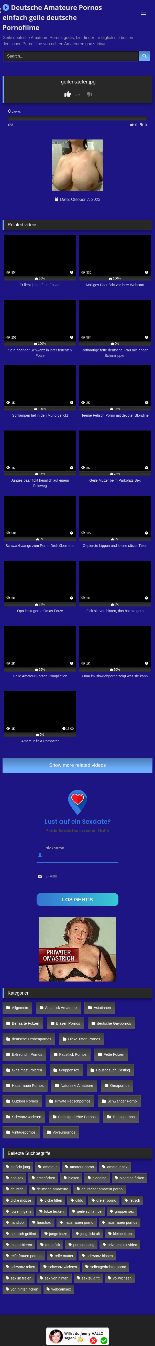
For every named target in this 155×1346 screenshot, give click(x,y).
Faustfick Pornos (72, 1054)
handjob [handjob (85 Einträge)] (17, 1222)
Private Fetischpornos (73, 1101)
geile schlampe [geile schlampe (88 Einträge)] (89, 1211)
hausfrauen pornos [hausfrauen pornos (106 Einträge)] (122, 1222)
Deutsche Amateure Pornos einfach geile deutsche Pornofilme (52, 17)
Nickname (55, 847)
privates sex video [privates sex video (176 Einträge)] (122, 1245)
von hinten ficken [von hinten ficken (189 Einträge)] (24, 1289)
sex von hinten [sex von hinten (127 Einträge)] (57, 1278)
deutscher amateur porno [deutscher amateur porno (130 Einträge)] (102, 1189)
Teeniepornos (124, 1117)
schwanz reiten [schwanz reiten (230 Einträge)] (22, 1267)
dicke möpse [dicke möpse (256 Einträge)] (20, 1200)
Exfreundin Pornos (27, 1054)
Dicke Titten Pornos (84, 1039)
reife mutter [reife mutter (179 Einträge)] (64, 1256)
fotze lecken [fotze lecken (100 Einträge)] (54, 1211)
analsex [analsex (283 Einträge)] (16, 1178)
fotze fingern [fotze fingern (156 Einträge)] (20, 1211)
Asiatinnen (102, 1008)
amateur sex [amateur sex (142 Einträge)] (117, 1167)
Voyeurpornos (64, 1132)
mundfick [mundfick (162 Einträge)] (52, 1245)
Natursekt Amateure (77, 1085)
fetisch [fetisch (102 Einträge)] (134, 1200)
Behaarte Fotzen (25, 1023)
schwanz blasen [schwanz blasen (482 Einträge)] (100, 1256)
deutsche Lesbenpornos (31, 1039)
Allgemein (20, 1008)
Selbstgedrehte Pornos (76, 1117)
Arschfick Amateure (61, 1008)
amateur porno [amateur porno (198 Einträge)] (82, 1167)
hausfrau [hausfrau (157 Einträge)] (44, 1222)
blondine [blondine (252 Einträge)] (99, 1178)
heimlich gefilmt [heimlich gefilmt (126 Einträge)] (23, 1234)
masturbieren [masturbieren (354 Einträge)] (21, 1245)
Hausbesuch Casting (113, 1070)
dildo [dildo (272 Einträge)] (79, 1200)
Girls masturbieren (27, 1070)
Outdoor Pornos (25, 1101)
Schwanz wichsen (26, 1117)
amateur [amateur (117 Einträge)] (50, 1167)
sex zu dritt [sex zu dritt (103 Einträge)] (90, 1278)
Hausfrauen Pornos (28, 1085)
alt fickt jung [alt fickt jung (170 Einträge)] (20, 1167)
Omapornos (119, 1085)
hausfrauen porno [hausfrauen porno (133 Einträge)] (78, 1222)
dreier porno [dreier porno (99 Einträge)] (106, 1200)
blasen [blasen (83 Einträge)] (73, 1178)
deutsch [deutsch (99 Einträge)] (16, 1189)
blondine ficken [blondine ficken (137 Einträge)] (132, 1178)
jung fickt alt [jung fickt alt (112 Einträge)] (90, 1234)
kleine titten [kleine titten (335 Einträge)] (122, 1234)
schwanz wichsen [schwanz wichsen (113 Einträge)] (62, 1267)
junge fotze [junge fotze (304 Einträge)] (58, 1234)
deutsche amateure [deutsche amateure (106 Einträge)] (52, 1189)
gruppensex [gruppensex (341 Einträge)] (124, 1211)
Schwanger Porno (122, 1101)
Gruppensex (69, 1070)
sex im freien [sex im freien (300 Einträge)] (20, 1278)
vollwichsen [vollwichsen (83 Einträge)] (122, 1278)
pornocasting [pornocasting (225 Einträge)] (83, 1245)
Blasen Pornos (68, 1023)
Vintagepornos (24, 1132)
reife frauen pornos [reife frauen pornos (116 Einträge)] (25, 1256)
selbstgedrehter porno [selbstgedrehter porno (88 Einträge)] (108, 1267)
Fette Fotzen (114, 1054)
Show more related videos (77, 765)
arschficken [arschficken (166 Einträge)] (46, 1178)
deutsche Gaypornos (114, 1023)
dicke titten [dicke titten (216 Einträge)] (53, 1200)
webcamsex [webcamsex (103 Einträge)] (61, 1289)
